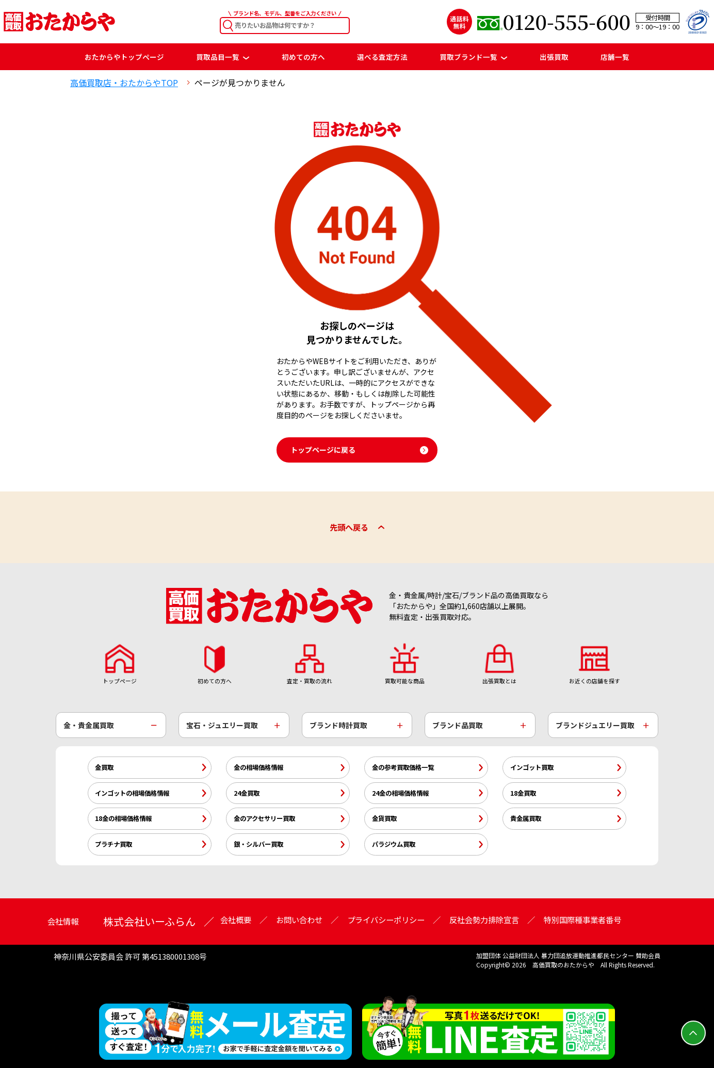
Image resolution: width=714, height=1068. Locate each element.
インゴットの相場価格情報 (132, 793)
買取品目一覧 (222, 57)
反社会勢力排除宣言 (484, 919)
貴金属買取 (525, 818)
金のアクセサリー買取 (264, 818)
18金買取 (523, 793)
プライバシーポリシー (386, 919)
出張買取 (554, 57)
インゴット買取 (532, 767)
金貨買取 (384, 818)
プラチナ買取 (113, 844)
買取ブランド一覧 (473, 57)
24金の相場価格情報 (400, 793)
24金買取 (246, 793)
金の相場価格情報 (258, 767)
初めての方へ (303, 57)
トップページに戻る (322, 450)
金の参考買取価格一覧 (403, 767)
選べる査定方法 (382, 57)
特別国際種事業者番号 (582, 919)
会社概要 (235, 919)
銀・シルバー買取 (258, 844)
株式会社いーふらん (149, 921)
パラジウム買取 (393, 844)
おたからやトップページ (124, 57)
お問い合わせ (299, 919)
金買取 (104, 767)
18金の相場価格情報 (123, 818)
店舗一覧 (615, 57)
